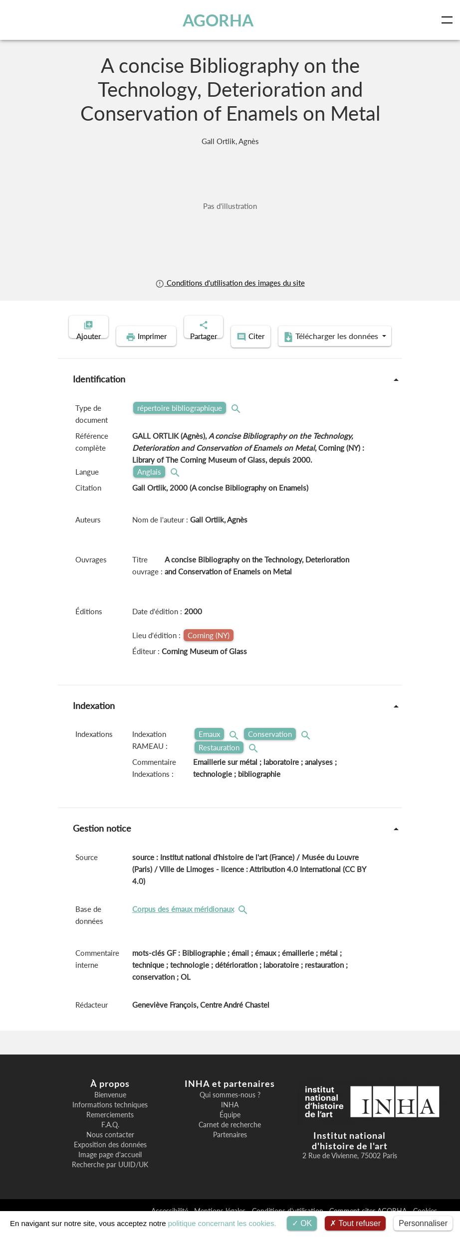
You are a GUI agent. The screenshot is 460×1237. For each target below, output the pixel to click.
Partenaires (230, 1148)
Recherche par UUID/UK (110, 1178)
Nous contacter (110, 1148)
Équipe (230, 1128)
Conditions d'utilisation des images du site (229, 282)
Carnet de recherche (230, 1138)
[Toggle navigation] (449, 20)
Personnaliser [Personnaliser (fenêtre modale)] (423, 1223)
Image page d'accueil (110, 1168)
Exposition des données (110, 1158)
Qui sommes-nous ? (230, 1108)
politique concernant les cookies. (222, 1223)
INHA (229, 1118)
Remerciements (110, 1128)
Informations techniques (110, 1118)
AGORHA (219, 20)
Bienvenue (110, 1108)
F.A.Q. (110, 1138)
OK (302, 1223)
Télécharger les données (294, 352)
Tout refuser (355, 1223)
